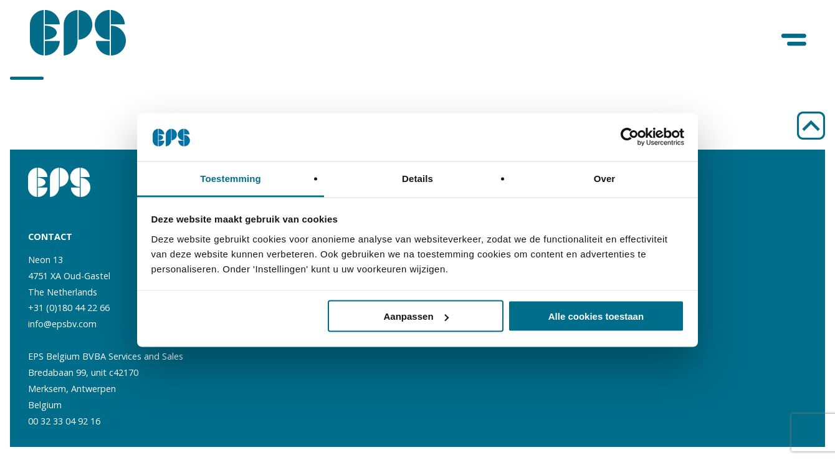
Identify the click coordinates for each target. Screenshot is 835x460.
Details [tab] (417, 178)
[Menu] (795, 40)
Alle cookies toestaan (596, 316)
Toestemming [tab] (230, 178)
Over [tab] (605, 178)
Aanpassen (416, 316)
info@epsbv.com (62, 324)
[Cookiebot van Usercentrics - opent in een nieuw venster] (629, 137)
